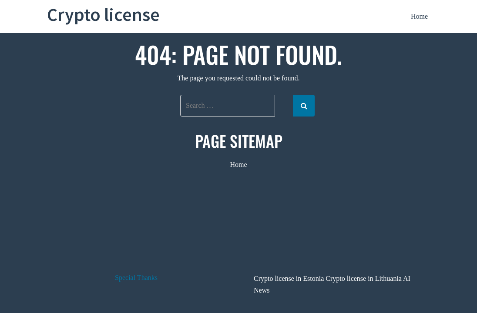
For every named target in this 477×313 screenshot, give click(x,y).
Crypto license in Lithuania (364, 278)
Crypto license (103, 14)
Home (419, 16)
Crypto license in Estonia (289, 278)
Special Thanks (136, 277)
